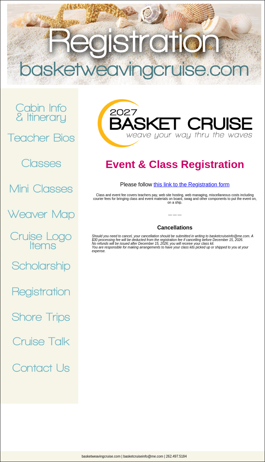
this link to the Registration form (191, 184)
